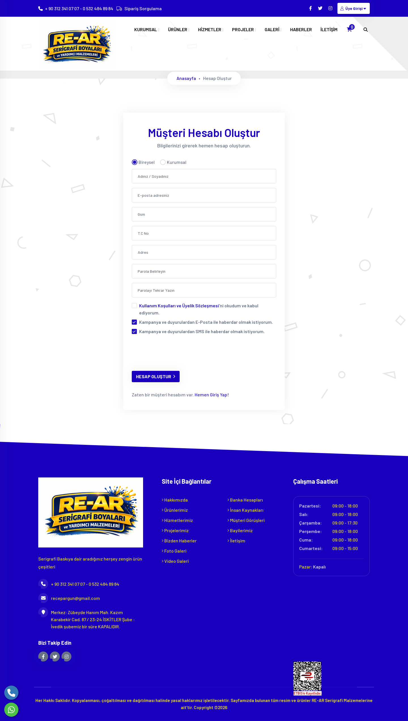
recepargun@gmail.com (69, 598)
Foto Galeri (174, 550)
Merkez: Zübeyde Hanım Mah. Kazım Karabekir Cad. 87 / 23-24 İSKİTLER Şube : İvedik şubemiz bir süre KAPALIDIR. (86, 619)
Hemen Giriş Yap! (211, 394)
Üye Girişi (353, 8)
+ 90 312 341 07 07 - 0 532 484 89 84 (79, 8)
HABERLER (301, 29)
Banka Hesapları (245, 499)
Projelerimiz (175, 530)
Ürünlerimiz (175, 510)
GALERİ (273, 29)
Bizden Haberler (179, 540)
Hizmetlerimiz (177, 520)
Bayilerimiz (240, 530)
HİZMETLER (211, 29)
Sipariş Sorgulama (143, 8)
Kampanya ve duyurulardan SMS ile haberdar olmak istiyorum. (202, 331)
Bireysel (143, 162)
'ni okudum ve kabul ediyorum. (198, 309)
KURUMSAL (146, 29)
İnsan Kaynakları (246, 510)
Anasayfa (186, 78)
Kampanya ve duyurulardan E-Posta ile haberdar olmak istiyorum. (206, 322)
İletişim (236, 540)
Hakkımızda (175, 499)
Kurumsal (173, 162)
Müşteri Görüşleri (246, 520)
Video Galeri (175, 561)
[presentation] (175, 355)
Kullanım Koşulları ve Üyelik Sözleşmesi (179, 305)
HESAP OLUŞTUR (155, 376)
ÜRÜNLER (179, 29)
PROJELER (244, 29)
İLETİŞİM (328, 29)
